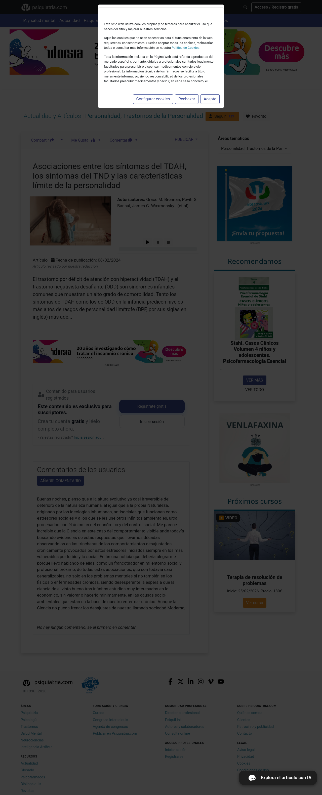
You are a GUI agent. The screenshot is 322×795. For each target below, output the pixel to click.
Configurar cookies (153, 99)
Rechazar (186, 99)
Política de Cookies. (186, 48)
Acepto (210, 99)
